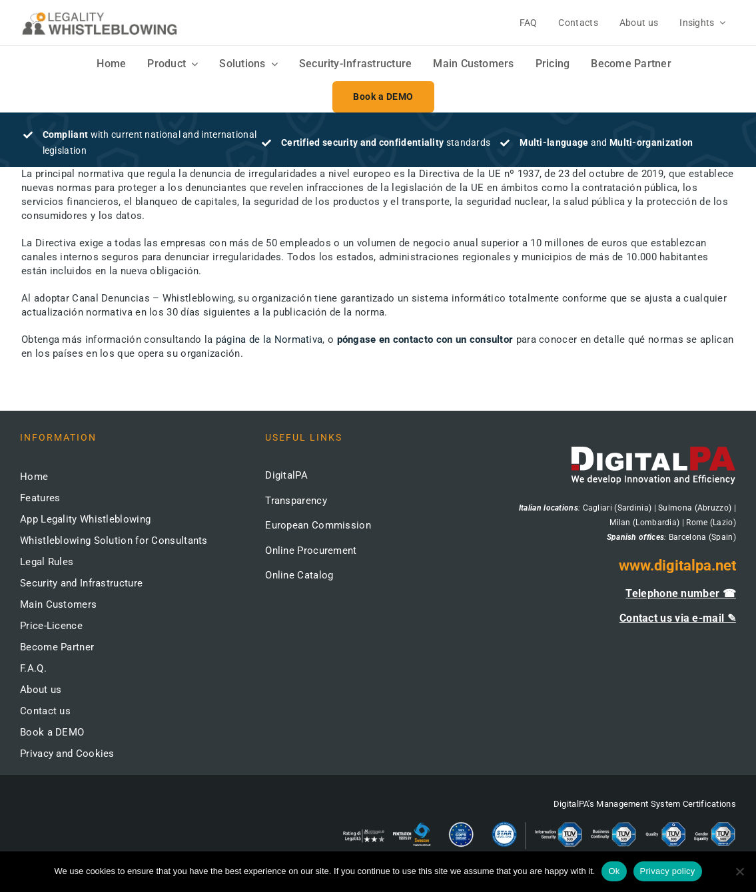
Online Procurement (310, 551)
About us (40, 690)
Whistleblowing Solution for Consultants (114, 541)
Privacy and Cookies (67, 754)
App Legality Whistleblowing (85, 519)
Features (40, 498)
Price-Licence (51, 626)
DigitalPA (286, 475)
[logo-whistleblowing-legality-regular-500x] (99, 14)
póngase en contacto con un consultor (425, 339)
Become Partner (57, 647)
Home (34, 477)
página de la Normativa (269, 339)
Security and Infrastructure (81, 583)
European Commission (318, 525)
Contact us (45, 711)
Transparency (296, 501)
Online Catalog (299, 575)
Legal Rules (46, 562)
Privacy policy (667, 871)
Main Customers (58, 604)
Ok (613, 871)
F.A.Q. (33, 668)
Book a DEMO (52, 732)
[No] (739, 871)
